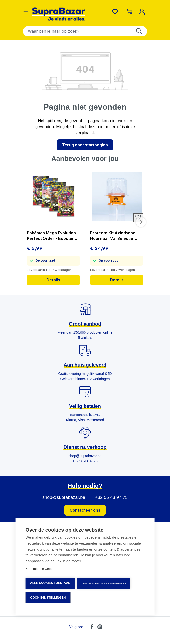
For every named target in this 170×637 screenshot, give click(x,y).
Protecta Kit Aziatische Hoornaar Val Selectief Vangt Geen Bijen (112, 235)
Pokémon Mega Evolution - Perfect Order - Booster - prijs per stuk (53, 235)
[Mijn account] (143, 11)
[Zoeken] (139, 31)
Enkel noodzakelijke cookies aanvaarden (104, 584)
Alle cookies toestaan (50, 583)
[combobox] (77, 31)
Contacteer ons (85, 510)
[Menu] (25, 11)
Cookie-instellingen (48, 597)
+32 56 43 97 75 (111, 497)
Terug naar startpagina (85, 144)
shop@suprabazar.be (63, 497)
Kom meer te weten (40, 570)
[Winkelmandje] (129, 11)
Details (53, 279)
